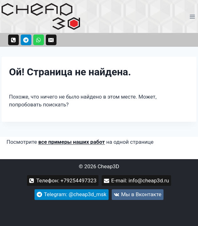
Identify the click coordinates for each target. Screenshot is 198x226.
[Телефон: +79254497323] (13, 40)
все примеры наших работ (71, 142)
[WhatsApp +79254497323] (38, 40)
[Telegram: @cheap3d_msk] (26, 40)
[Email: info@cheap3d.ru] (51, 40)
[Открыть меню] (192, 16)
